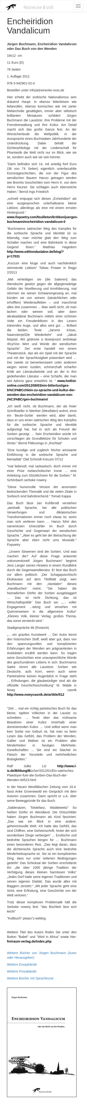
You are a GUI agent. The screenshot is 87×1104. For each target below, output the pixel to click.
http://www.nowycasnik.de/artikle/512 (35, 694)
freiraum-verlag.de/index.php (29, 941)
